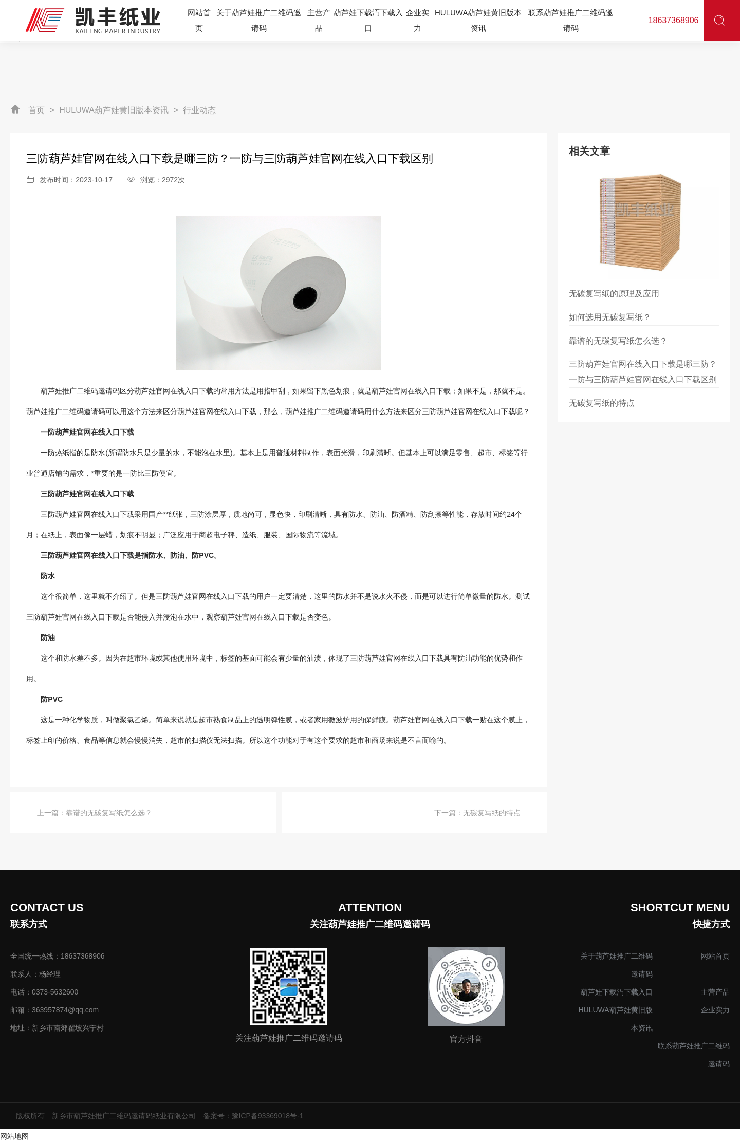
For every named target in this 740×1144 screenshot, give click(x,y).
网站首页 (715, 956)
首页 (36, 110)
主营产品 (715, 992)
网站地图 (14, 1136)
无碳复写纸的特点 (492, 813)
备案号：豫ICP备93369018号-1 (253, 1116)
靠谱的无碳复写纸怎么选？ (109, 813)
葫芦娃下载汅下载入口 (617, 992)
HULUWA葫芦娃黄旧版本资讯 (114, 110)
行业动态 (199, 110)
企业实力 (715, 1010)
